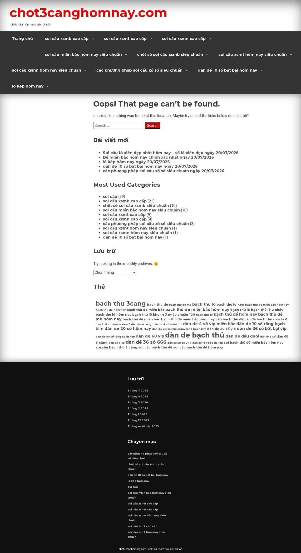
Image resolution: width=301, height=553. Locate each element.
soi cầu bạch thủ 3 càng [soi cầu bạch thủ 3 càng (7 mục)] (116, 347)
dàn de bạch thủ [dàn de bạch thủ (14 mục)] (194, 335)
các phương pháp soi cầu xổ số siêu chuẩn (139, 70)
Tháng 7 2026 (138, 390)
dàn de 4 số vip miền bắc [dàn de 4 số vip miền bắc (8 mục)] (209, 323)
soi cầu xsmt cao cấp (125, 38)
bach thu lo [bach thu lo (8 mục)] (204, 304)
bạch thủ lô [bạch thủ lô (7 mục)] (240, 310)
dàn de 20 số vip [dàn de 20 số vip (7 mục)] (221, 329)
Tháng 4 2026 (138, 396)
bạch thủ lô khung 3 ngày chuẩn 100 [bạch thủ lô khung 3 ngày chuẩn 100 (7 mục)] (163, 314)
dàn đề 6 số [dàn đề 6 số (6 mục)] (117, 342)
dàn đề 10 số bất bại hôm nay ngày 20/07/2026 (150, 166)
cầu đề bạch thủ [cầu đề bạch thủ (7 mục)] (258, 319)
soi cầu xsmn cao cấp (184, 38)
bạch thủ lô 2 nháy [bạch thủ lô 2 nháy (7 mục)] (267, 310)
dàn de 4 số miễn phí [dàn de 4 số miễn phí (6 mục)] (167, 324)
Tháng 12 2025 (138, 420)
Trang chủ (22, 38)
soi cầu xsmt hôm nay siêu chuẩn (252, 54)
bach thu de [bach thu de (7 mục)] (157, 304)
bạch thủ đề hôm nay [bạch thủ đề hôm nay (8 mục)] (235, 314)
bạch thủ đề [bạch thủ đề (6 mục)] (204, 314)
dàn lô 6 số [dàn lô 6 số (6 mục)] (268, 336)
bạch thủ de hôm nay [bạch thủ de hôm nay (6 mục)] (111, 310)
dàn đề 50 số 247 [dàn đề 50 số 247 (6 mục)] (179, 342)
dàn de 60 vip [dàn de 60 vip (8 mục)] (150, 336)
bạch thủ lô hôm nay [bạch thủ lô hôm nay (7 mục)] (113, 314)
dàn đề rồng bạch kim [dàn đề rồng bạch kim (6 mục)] (207, 342)
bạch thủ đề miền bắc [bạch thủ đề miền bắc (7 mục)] (141, 319)
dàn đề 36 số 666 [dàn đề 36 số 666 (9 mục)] (146, 342)
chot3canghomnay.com (88, 12)
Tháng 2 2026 (138, 408)
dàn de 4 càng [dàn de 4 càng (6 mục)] (141, 324)
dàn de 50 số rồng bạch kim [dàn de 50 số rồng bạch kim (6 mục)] (115, 336)
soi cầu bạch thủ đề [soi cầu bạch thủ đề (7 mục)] (155, 347)
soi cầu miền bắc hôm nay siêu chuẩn (83, 54)
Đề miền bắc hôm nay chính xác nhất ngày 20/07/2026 (158, 157)
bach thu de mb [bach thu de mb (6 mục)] (180, 304)
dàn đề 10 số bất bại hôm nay (227, 70)
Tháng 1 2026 (138, 414)
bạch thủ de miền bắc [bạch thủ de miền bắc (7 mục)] (145, 310)
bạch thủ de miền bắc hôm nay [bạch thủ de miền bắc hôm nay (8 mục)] (197, 309)
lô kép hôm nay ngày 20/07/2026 (136, 162)
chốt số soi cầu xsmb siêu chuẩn (170, 54)
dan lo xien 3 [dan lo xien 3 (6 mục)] (121, 324)
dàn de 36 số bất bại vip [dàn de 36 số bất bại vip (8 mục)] (261, 328)
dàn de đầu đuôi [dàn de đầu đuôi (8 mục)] (242, 336)
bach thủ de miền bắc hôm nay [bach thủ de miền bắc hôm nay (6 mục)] (267, 304)
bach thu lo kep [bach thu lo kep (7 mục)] (230, 304)
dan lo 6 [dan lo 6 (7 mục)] (280, 319)
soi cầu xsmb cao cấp (67, 38)
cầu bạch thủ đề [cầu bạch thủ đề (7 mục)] (229, 319)
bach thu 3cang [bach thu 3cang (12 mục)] (121, 303)
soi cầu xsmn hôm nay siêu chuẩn (46, 70)
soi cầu (110, 196)
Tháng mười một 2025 (143, 426)
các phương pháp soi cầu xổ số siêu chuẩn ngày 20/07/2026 (163, 171)
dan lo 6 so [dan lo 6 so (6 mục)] (103, 324)
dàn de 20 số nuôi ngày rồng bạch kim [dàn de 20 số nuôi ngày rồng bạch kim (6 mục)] (179, 329)
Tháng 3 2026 (138, 402)
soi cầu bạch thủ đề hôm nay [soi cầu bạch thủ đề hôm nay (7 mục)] (198, 347)
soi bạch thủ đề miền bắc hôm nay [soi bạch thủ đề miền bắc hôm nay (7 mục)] (253, 342)
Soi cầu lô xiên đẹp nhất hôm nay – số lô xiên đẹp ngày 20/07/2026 (171, 153)
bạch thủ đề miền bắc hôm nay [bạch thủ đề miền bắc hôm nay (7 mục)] (188, 319)
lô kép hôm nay (28, 86)
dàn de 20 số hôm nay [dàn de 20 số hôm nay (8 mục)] (127, 328)
